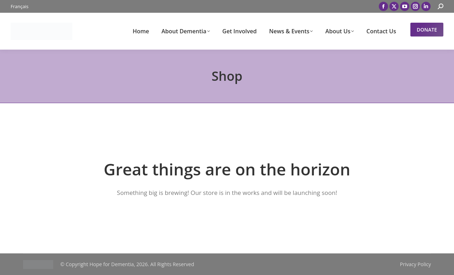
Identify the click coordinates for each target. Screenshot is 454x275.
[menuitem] (19, 6)
